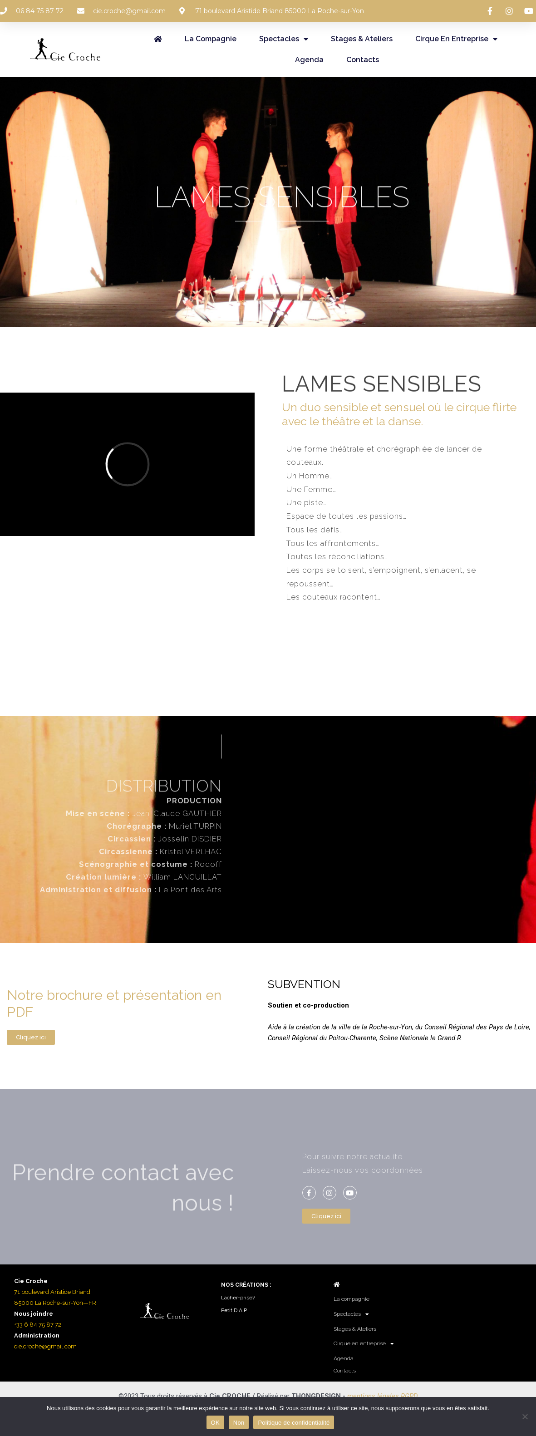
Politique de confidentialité (293, 1422)
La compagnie (210, 38)
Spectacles (283, 39)
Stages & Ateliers (362, 38)
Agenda (309, 59)
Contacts (362, 59)
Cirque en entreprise (456, 39)
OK (215, 1422)
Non (239, 1422)
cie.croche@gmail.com (45, 1346)
